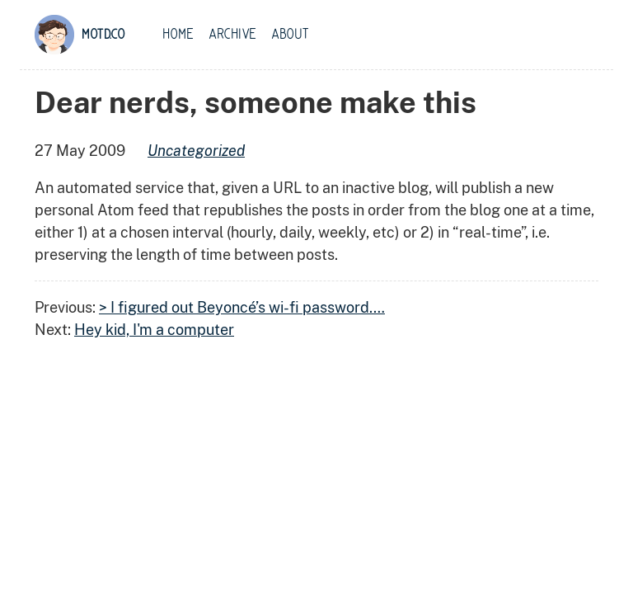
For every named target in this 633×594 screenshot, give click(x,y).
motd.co (103, 34)
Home (178, 34)
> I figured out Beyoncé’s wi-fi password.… (242, 307)
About (290, 34)
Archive (232, 34)
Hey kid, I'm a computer (154, 329)
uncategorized (196, 150)
